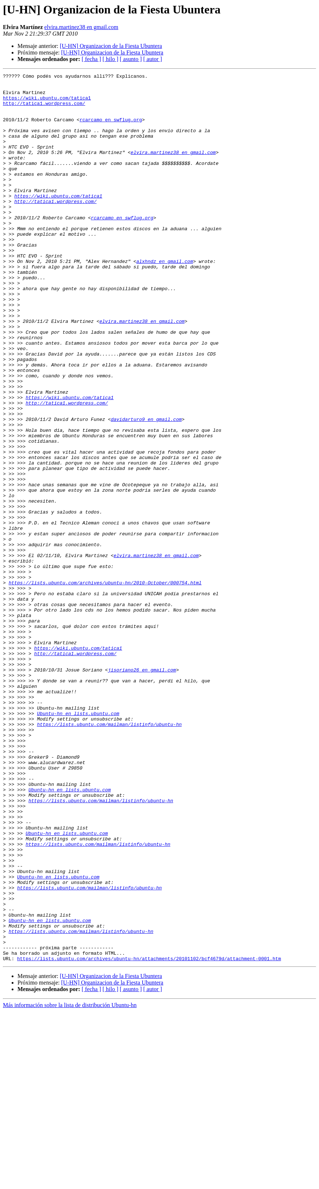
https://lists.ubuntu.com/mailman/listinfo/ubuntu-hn (109, 855)
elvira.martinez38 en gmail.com (81, 27)
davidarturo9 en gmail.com (146, 489)
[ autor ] (152, 59)
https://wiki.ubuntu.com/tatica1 (47, 103)
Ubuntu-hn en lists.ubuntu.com (78, 842)
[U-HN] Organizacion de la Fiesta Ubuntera (111, 46)
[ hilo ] (111, 59)
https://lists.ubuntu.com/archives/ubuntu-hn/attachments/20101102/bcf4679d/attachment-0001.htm (149, 1136)
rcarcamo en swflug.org (111, 129)
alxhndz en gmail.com (164, 299)
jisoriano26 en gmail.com (142, 789)
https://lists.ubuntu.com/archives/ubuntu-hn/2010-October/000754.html (105, 685)
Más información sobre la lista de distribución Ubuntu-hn (69, 1183)
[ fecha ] (91, 59)
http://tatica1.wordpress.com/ (44, 109)
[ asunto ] (130, 59)
